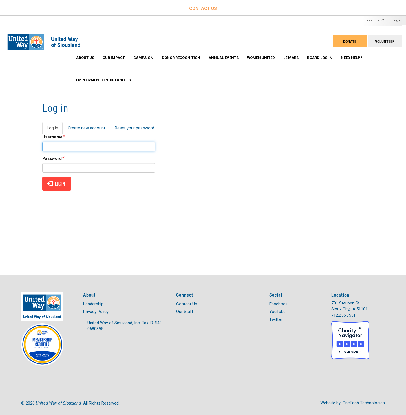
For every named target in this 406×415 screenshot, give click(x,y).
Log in (397, 20)
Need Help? (375, 20)
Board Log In (319, 58)
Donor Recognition (181, 58)
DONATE (349, 41)
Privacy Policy (96, 311)
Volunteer (385, 41)
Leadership (93, 303)
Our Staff (184, 311)
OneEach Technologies (364, 402)
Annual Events (224, 58)
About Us (85, 58)
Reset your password (134, 128)
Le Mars (291, 58)
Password (52, 158)
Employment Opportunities (103, 80)
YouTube (277, 311)
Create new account (86, 128)
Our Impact (114, 58)
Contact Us (186, 303)
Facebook (278, 303)
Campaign (143, 58)
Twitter (275, 319)
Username (52, 137)
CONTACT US (203, 8)
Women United (261, 58)
